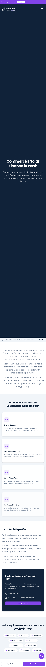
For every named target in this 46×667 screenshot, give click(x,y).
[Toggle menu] (42, 9)
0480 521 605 (12, 594)
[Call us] (41, 656)
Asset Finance (11, 340)
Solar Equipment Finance (28, 340)
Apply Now (23, 604)
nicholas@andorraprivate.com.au (20, 598)
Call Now (11, 664)
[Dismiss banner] (43, 2)
